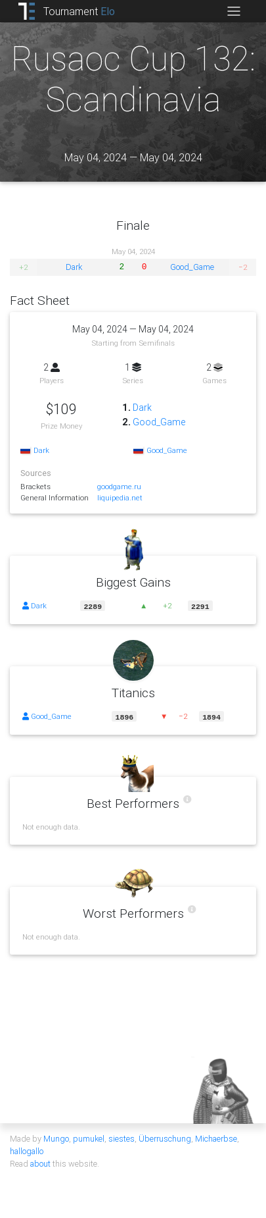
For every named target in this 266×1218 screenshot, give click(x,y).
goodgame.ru (119, 486)
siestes (121, 1137)
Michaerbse (216, 1137)
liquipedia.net (120, 497)
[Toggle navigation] (233, 11)
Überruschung (165, 1137)
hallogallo (26, 1149)
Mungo (56, 1137)
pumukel (88, 1137)
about (40, 1162)
